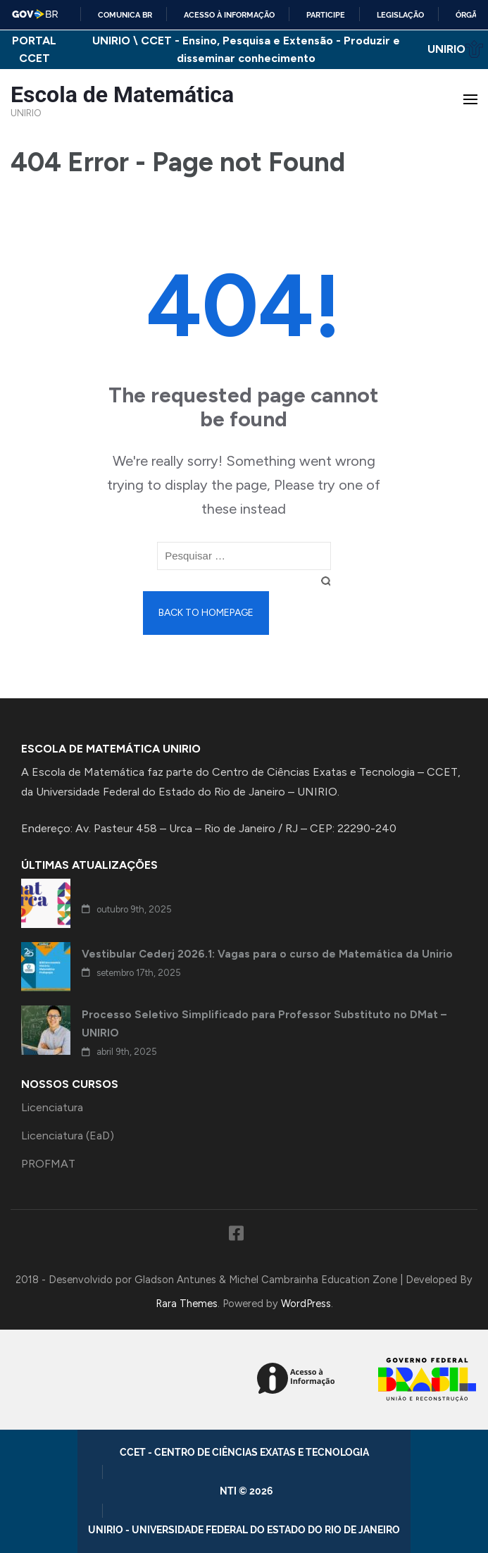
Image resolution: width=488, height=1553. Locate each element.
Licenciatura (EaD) (67, 1135)
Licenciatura (52, 1107)
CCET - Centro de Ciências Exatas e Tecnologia (244, 1452)
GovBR (35, 14)
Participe (325, 15)
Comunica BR (125, 15)
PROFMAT (48, 1163)
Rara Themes (187, 1303)
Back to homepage (206, 613)
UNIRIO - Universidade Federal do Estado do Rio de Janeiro (244, 1529)
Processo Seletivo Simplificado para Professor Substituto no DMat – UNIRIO (264, 1023)
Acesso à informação (229, 15)
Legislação (400, 15)
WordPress (306, 1303)
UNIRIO (455, 49)
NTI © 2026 (248, 1491)
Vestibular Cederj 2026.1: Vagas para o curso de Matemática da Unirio (267, 954)
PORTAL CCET (34, 49)
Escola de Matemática (122, 94)
